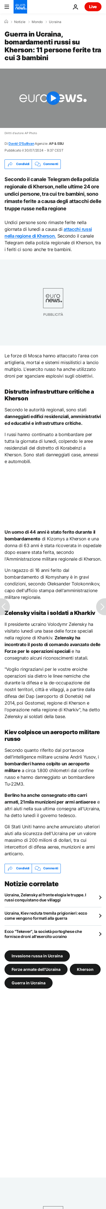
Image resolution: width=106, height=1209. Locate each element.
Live (93, 6)
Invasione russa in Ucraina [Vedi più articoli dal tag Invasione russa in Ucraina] (37, 955)
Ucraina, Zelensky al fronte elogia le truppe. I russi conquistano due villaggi (45, 897)
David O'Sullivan (21, 143)
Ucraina (55, 22)
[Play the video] (53, 98)
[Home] (6, 22)
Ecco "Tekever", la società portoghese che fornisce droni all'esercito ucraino (43, 934)
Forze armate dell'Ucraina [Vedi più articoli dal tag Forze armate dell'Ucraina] (36, 969)
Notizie (19, 22)
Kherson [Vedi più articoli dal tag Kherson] (85, 969)
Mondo (37, 22)
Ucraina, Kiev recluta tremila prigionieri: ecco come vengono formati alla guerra (46, 916)
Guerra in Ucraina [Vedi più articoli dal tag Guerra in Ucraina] (29, 982)
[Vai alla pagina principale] (20, 6)
